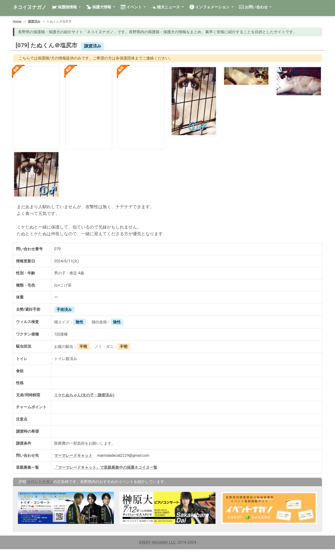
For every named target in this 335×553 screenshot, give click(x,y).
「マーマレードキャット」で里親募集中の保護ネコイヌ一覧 (105, 467)
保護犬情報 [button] (99, 7)
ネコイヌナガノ (29, 7)
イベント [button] (132, 7)
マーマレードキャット (73, 455)
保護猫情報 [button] (65, 7)
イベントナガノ (40, 481)
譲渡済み (34, 21)
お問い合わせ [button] (254, 7)
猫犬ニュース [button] (166, 7)
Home (17, 21)
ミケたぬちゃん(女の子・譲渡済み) (84, 395)
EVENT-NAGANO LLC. (158, 542)
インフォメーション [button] (209, 7)
